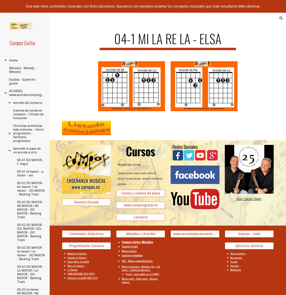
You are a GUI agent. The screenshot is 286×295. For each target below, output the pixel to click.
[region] (143, 6)
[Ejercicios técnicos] (249, 246)
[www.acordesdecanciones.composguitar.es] (195, 234)
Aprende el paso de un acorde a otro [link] (27, 150)
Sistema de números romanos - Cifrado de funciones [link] (28, 114)
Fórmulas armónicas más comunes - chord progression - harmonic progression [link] (28, 133)
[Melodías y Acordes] (140, 234)
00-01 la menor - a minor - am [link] (30, 173)
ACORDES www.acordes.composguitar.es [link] (27, 93)
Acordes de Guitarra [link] (27, 103)
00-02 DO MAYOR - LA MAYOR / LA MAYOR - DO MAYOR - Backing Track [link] (30, 274)
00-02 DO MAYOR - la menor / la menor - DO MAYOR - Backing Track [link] (31, 253)
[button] (281, 18)
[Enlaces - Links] (249, 234)
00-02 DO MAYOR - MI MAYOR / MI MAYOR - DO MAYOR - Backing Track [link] (30, 209)
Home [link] (13, 60)
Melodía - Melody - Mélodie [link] (22, 70)
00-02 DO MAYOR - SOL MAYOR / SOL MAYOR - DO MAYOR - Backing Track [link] (30, 232)
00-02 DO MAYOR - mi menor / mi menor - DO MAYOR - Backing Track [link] (31, 188)
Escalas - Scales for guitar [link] (22, 81)
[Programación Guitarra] (86, 246)
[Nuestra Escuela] (86, 202)
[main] (168, 40)
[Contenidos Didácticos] (86, 234)
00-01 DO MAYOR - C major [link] (30, 162)
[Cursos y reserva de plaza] (140, 193)
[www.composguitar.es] (140, 205)
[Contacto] (140, 217)
